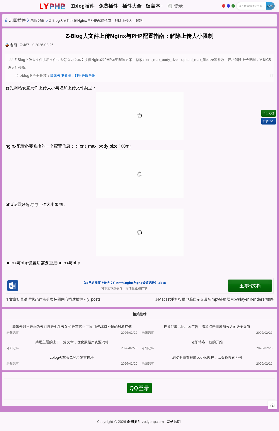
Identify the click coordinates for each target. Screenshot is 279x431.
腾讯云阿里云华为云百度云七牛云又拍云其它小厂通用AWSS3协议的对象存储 (71, 326)
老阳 (13, 44)
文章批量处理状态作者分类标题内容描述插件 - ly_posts (52, 299)
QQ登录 (139, 388)
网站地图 (174, 421)
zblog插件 (82, 5)
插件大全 (131, 5)
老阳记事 (37, 20)
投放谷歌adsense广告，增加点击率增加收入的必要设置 (207, 326)
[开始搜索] (270, 6)
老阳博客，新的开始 (207, 342)
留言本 (153, 5)
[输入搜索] (255, 6)
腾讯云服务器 (60, 75)
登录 (175, 5)
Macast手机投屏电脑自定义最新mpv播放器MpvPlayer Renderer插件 (214, 299)
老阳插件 (17, 20)
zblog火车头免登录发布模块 (72, 357)
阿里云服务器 (85, 75)
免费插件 (108, 5)
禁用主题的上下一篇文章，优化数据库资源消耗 (72, 342)
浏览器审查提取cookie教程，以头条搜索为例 (207, 357)
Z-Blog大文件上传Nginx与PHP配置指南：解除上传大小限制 (96, 20)
